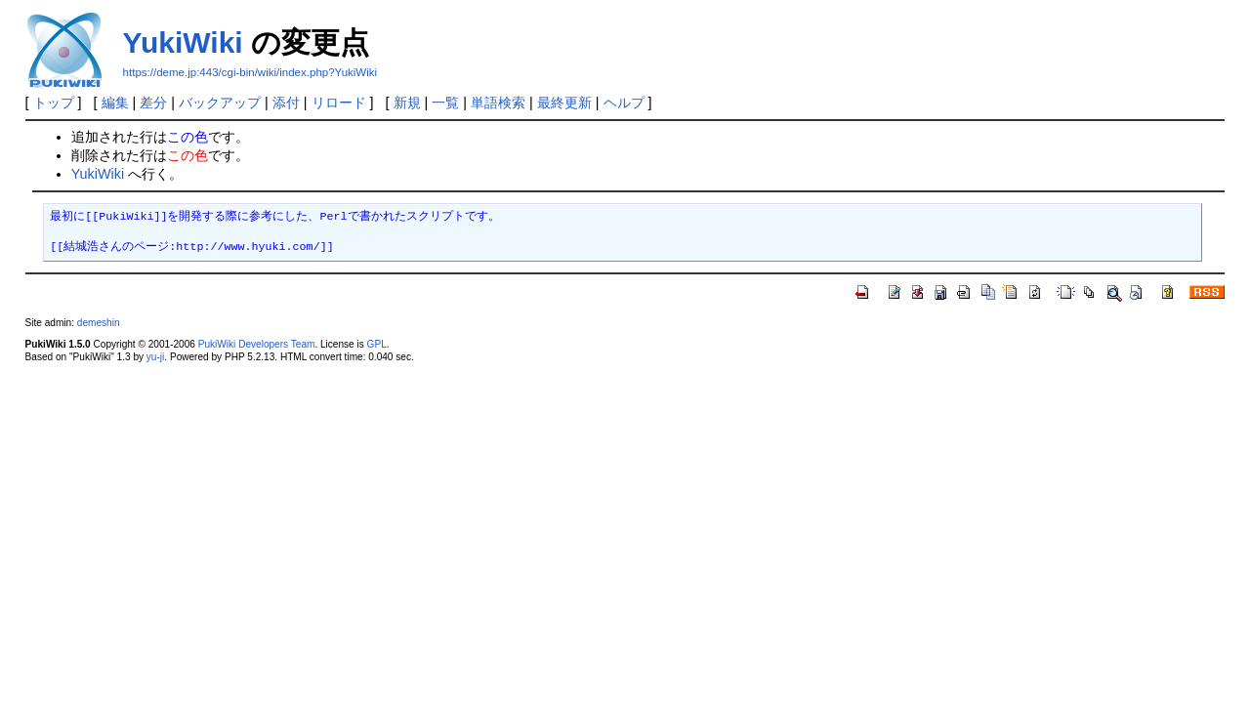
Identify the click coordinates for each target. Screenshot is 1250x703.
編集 (115, 102)
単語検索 (498, 102)
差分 (153, 102)
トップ (53, 102)
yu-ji (155, 357)
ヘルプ (624, 102)
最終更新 (564, 102)
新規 (407, 102)
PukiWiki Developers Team (256, 344)
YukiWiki (183, 42)
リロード (339, 102)
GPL (377, 344)
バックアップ (220, 102)
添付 (286, 102)
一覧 (445, 102)
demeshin (98, 322)
